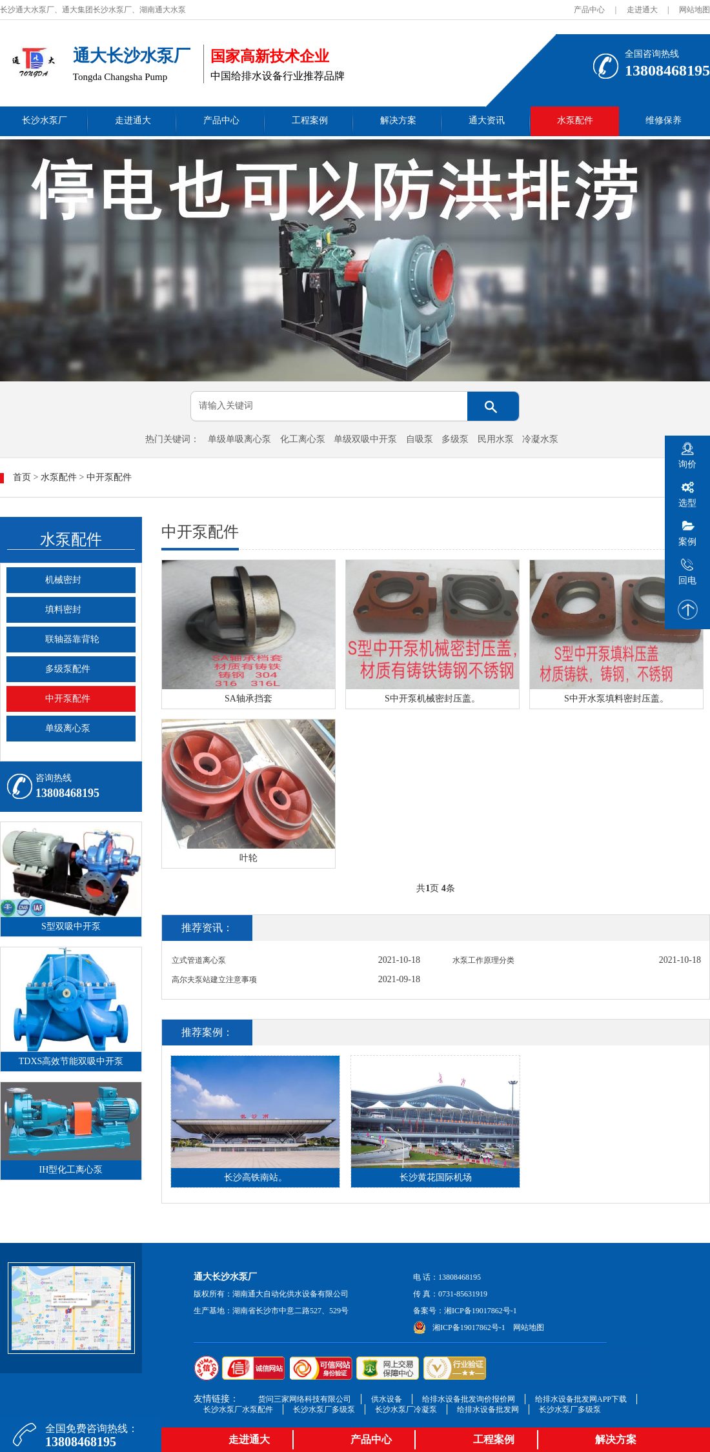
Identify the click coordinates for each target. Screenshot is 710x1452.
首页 (22, 477)
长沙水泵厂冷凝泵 (406, 1409)
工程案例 (310, 120)
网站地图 (694, 9)
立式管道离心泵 (199, 960)
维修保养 (663, 120)
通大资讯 (487, 120)
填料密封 (63, 609)
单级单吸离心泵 (239, 439)
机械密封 (63, 580)
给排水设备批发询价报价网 (468, 1399)
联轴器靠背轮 (72, 639)
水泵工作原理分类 (483, 960)
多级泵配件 (67, 669)
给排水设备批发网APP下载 (581, 1399)
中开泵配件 (109, 477)
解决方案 (398, 120)
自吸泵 (419, 439)
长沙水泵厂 (44, 120)
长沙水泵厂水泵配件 (238, 1409)
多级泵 (455, 439)
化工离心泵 (302, 439)
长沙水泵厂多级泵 (324, 1409)
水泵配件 (575, 120)
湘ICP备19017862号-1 (480, 1310)
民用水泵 (496, 439)
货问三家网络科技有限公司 (304, 1399)
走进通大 (642, 9)
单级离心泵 (67, 728)
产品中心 (589, 9)
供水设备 (386, 1399)
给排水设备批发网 (488, 1409)
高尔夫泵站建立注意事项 (214, 979)
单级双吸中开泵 (365, 439)
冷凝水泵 (540, 439)
